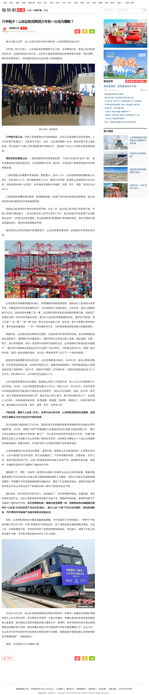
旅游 (94, 3)
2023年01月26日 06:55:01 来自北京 (22, 31)
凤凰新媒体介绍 (22, 689)
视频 (17, 3)
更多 (119, 3)
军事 (82, 3)
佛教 (100, 3)
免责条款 (91, 689)
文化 (88, 3)
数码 (112, 3)
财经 (39, 3)
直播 (23, 3)
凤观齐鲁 (38, 10)
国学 (106, 3)
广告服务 (59, 689)
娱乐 (45, 3)
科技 (76, 3)
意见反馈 (102, 689)
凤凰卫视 (31, 3)
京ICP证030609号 (125, 689)
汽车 (63, 3)
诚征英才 (69, 689)
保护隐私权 (81, 689)
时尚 (57, 3)
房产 (70, 3)
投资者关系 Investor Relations (42, 689)
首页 (5, 3)
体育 (51, 3)
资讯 (11, 3)
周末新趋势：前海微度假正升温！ (121, 86)
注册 (127, 3)
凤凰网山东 (14, 28)
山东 (29, 10)
